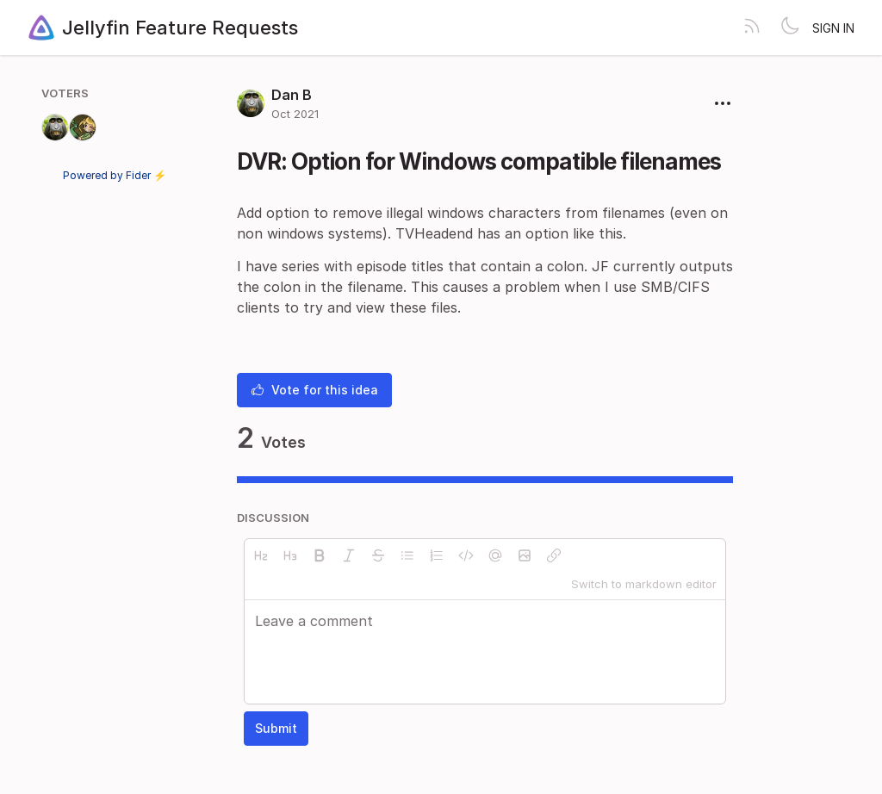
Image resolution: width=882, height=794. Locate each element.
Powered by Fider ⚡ (114, 175)
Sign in (833, 28)
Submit (276, 728)
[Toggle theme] (789, 27)
